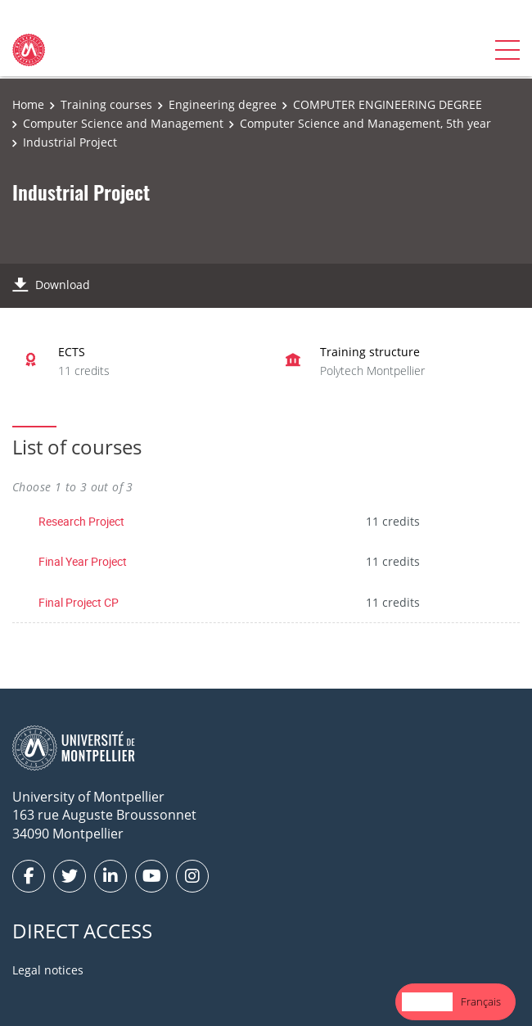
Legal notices (47, 970)
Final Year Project (82, 561)
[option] (481, 1001)
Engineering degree (223, 104)
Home (28, 104)
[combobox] (427, 1001)
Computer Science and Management (123, 123)
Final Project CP (78, 602)
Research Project (81, 521)
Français (481, 1001)
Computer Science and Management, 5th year (365, 123)
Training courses (106, 104)
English (427, 1001)
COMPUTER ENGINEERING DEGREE (387, 104)
